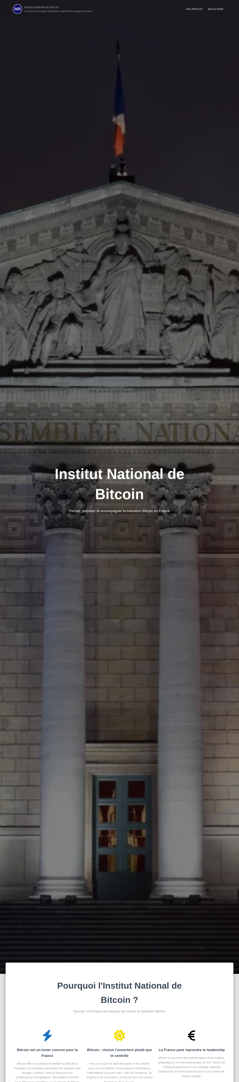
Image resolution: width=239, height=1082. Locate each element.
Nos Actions (215, 9)
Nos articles (194, 9)
